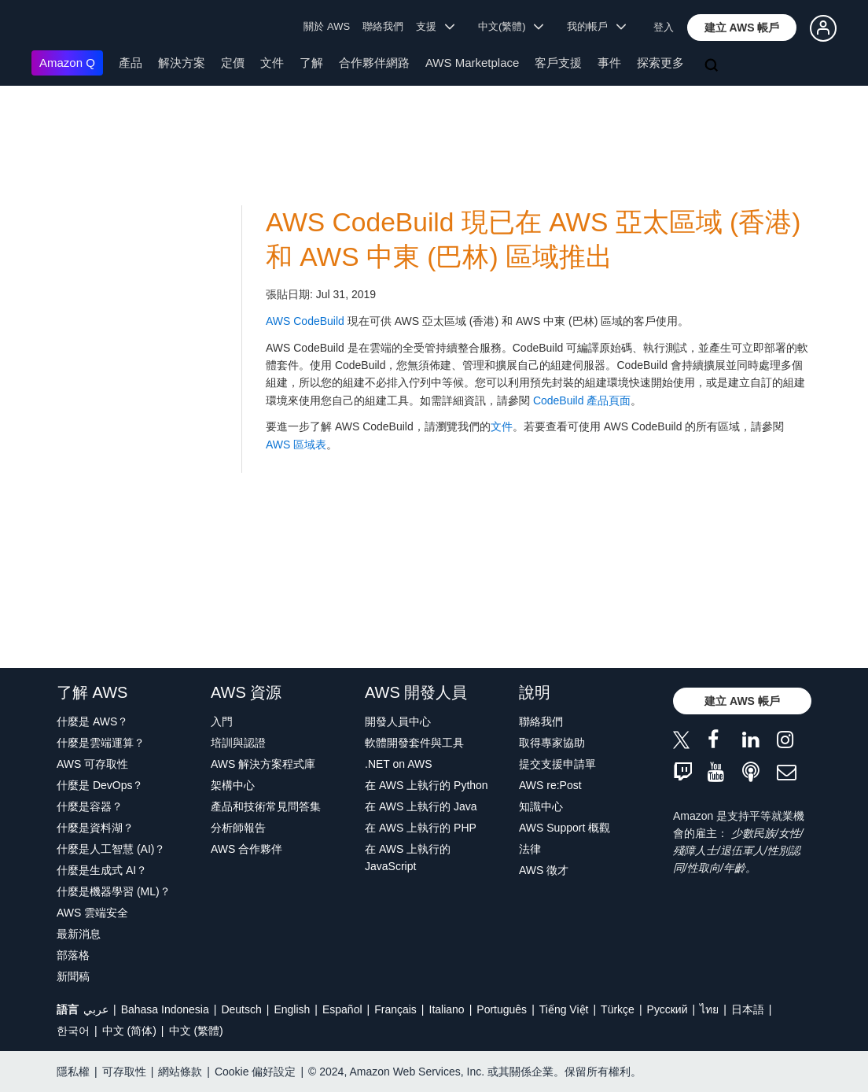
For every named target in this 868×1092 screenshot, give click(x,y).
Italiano (447, 1009)
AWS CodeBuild (305, 321)
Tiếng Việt (564, 1009)
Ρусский (667, 1009)
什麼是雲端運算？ (101, 742)
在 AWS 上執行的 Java (421, 806)
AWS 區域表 (296, 444)
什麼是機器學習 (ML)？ (114, 891)
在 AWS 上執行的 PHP (420, 827)
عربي (95, 1009)
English (292, 1009)
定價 (233, 62)
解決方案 (181, 62)
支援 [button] (435, 26)
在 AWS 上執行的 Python (426, 785)
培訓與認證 (238, 742)
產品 (130, 62)
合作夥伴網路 (374, 62)
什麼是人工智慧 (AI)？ (111, 849)
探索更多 (660, 62)
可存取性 (124, 1071)
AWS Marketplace (472, 62)
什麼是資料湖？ (95, 827)
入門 (222, 721)
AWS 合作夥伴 (246, 849)
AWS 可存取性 (92, 764)
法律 (530, 849)
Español (342, 1009)
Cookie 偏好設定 (255, 1071)
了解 (311, 62)
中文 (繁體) (196, 1030)
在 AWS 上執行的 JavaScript (408, 857)
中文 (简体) (129, 1030)
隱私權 (73, 1071)
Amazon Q (67, 62)
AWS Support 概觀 (564, 827)
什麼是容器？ (90, 806)
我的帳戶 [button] (596, 26)
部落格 (73, 955)
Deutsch (241, 1009)
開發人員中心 (398, 721)
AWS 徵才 (543, 870)
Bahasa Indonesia (165, 1009)
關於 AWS (326, 26)
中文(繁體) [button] (511, 26)
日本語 (747, 1009)
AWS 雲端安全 (92, 912)
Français (395, 1009)
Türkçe (617, 1009)
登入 (663, 27)
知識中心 (541, 806)
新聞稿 (73, 976)
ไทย (709, 1009)
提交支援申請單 (557, 764)
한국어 (73, 1030)
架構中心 (233, 785)
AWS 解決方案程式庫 (263, 764)
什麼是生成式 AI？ (102, 870)
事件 (609, 62)
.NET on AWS (398, 764)
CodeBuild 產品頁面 (582, 400)
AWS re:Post (550, 785)
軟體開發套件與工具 (414, 742)
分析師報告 (238, 827)
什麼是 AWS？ (92, 721)
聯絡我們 (382, 26)
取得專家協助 (552, 742)
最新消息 (79, 934)
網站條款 (180, 1071)
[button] (742, 27)
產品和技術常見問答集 (266, 806)
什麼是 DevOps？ (100, 785)
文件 (272, 62)
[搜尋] (713, 66)
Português (501, 1009)
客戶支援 (558, 62)
